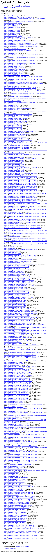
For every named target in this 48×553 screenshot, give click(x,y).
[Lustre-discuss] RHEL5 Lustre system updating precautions (19, 57)
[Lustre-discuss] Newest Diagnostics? (13, 271)
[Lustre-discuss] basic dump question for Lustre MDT (18, 378)
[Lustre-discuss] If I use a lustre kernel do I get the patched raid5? (21, 131)
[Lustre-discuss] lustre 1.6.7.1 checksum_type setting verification (20, 525)
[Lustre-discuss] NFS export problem (13, 401)
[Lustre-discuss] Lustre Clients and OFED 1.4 (16, 516)
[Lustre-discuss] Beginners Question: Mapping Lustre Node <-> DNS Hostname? (25, 18)
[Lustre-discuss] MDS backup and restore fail (15, 118)
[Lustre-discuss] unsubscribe (11, 28)
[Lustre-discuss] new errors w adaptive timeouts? (16, 477)
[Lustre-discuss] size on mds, (11, 223)
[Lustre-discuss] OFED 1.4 (11, 26)
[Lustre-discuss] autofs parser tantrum (13, 467)
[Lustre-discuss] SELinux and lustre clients (15, 40)
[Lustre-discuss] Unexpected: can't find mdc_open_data (18, 337)
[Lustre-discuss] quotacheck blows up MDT (15, 450)
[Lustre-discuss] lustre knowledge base (14, 132)
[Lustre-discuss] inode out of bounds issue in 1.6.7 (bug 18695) (20, 82)
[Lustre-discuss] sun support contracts (13, 287)
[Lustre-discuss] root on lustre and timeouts (15, 509)
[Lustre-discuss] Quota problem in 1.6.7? (14, 39)
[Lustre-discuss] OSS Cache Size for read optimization (18, 96)
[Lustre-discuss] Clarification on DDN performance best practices (21, 167)
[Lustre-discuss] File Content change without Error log (18, 17)
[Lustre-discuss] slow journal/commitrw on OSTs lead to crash (20, 179)
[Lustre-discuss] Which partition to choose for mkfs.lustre (19, 486)
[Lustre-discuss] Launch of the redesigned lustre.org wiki (18, 320)
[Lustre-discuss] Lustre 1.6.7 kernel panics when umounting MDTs (21, 43)
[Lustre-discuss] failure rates (11, 473)
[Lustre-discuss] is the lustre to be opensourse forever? (18, 259)
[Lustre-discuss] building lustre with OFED (15, 298)
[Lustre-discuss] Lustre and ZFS (12, 342)
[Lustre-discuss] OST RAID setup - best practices (16, 75)
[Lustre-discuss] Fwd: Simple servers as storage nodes (18, 124)
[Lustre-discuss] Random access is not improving (16, 145)
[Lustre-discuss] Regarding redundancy (14, 153)
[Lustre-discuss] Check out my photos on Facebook (17, 288)
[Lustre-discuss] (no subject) (11, 53)
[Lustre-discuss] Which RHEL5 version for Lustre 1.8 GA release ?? (21, 528)
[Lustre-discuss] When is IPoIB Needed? (14, 373)
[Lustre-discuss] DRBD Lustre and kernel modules (17, 308)
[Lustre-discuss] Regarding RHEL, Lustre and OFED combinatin (20, 434)
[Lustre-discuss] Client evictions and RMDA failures (17, 108)
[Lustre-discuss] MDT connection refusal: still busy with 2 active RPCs (22, 225)
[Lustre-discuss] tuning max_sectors (13, 336)
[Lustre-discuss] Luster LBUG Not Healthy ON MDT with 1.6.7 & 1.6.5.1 (23, 404)
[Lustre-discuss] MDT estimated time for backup (16, 506)
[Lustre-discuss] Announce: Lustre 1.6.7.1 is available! (18, 323)
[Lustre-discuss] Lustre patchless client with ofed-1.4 (17, 384)
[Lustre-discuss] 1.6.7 (9, 246)
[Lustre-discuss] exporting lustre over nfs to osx (16, 388)
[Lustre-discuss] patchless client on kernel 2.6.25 (16, 265)
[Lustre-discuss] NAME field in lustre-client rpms (17, 422)
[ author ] (27, 6)
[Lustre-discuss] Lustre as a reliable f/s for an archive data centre (20, 176)
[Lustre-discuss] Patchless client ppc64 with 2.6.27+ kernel (19, 280)
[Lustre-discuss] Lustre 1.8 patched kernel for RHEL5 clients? (20, 355)
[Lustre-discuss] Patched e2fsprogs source (15, 135)
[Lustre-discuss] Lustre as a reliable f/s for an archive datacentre (20, 187)
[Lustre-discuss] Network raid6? (12, 207)
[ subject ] (22, 6)
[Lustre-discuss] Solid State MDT (12, 236)
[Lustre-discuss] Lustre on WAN (12, 86)
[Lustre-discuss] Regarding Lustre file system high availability (20, 200)
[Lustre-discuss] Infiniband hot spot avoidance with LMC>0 (19, 496)
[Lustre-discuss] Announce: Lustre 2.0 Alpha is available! (19, 319)
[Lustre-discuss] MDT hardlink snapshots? (15, 49)
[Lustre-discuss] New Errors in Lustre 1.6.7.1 (15, 363)
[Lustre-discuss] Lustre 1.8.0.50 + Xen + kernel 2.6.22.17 (19, 372)
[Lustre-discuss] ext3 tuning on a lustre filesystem (17, 502)
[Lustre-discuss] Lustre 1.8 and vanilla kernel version (17, 464)
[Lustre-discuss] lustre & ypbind (12, 15)
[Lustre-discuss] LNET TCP (11, 430)
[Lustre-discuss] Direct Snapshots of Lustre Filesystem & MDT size (21, 345)
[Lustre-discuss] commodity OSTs (13, 23)
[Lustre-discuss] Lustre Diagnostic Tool (14, 440)
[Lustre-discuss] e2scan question (12, 72)
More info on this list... (10, 7)
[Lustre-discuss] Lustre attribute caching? (14, 482)
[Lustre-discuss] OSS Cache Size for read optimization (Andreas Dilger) (22, 154)
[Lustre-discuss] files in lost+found (13, 119)
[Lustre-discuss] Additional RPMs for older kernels (17, 134)
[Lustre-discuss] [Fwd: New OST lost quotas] (15, 284)
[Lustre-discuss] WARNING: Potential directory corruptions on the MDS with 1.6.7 (25, 98)
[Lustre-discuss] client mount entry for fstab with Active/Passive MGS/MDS (23, 76)
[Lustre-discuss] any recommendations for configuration (18, 21)
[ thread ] (17, 6)
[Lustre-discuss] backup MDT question (14, 66)
